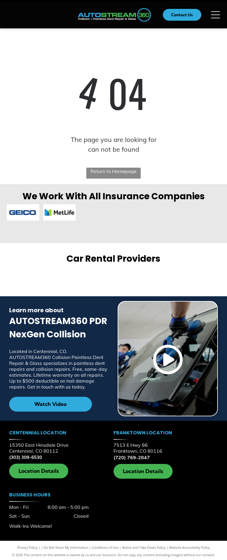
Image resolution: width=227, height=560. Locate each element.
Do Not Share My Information (66, 546)
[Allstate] (204, 213)
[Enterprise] (61, 277)
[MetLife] (59, 213)
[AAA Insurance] (167, 213)
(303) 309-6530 (25, 456)
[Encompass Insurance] (95, 213)
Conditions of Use (105, 546)
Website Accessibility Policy (189, 546)
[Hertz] (165, 277)
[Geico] (23, 213)
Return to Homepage (113, 171)
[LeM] (23, 229)
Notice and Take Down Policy (144, 546)
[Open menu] (215, 14)
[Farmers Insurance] (131, 213)
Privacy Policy (27, 546)
